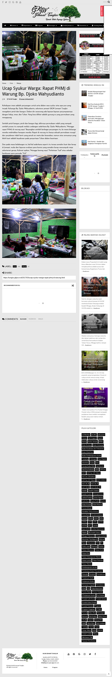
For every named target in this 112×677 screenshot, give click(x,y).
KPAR (91, 518)
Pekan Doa (85, 553)
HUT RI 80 (85, 487)
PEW (84, 588)
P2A (97, 543)
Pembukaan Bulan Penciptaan (92, 571)
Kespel (84, 518)
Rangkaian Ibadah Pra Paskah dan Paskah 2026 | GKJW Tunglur (94, 401)
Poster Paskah (97, 592)
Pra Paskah (100, 595)
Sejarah (90, 620)
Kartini (103, 501)
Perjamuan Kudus (88, 581)
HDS (96, 469)
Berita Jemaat (92, 441)
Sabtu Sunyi (102, 616)
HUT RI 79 (94, 483)
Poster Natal (86, 592)
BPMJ (101, 441)
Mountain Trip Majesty (90, 539)
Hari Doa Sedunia (88, 469)
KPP (89, 522)
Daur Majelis (102, 459)
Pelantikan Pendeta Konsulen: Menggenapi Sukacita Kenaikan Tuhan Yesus (96, 119)
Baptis (100, 438)
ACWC (94, 434)
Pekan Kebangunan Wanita (91, 557)
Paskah (101, 546)
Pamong (94, 546)
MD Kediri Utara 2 (94, 532)
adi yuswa (101, 434)
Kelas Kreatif (86, 504)
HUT (83, 473)
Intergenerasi (98, 494)
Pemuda (85, 574)
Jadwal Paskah (87, 497)
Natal (84, 543)
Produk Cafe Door (88, 599)
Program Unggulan (88, 609)
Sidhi (83, 623)
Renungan (52, 25)
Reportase (27, 25)
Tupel (97, 627)
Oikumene (90, 543)
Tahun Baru (91, 623)
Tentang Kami (98, 25)
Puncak (84, 613)
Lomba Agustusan (98, 529)
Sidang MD (98, 620)
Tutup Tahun (86, 630)
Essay (92, 462)
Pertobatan (100, 585)
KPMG (84, 522)
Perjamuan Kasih (87, 578)
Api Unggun (92, 438)
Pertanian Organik (88, 585)
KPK (101, 518)
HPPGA (102, 469)
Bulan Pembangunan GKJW (91, 455)
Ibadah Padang (93, 490)
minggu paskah (101, 536)
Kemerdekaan (87, 508)
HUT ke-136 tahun (88, 476)
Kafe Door (85, 501)
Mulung (101, 539)
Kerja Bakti (86, 515)
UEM (94, 630)
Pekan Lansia (86, 560)
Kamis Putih (95, 501)
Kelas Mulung (97, 504)
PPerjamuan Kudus (88, 595)
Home (4, 83)
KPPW (84, 525)
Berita (84, 441)
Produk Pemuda (87, 606)
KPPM (101, 522)
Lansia (95, 525)
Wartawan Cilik (87, 637)
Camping (85, 459)
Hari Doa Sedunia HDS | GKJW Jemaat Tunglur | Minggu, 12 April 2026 (96, 106)
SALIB (84, 620)
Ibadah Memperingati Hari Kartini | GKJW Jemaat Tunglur (96, 93)
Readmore (86, 271)
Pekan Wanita (87, 564)
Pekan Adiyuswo (87, 550)
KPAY (96, 518)
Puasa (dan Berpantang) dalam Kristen (96, 132)
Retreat (84, 616)
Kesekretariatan (96, 515)
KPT (90, 525)
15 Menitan (86, 434)
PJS (88, 588)
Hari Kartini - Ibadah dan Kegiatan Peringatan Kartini (97, 142)
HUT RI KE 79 (96, 487)
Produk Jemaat (67, 25)
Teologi (84, 627)
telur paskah (100, 623)
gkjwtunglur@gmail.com (52, 663)
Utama (14, 25)
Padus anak (86, 546)
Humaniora (82, 25)
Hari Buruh (99, 466)
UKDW (100, 630)
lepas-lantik (86, 529)
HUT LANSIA (101, 480)
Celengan (93, 459)
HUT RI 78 (85, 483)
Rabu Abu (92, 613)
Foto (11, 83)
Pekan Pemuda (98, 560)
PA (102, 543)
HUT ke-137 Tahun (88, 480)
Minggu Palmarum (88, 536)
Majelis (84, 532)
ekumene (85, 462)
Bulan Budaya (86, 445)
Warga (19, 83)
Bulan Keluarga (98, 445)
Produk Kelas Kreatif (89, 602)
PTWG (98, 609)
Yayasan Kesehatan (89, 641)
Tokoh (91, 627)
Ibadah (84, 490)
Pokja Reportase (96, 588)
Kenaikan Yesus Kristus (90, 511)
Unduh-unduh (87, 634)
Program (39, 25)
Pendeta (92, 574)
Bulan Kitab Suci (87, 452)
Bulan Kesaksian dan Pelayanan (92, 448)
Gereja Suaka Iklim (88, 466)
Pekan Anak (99, 550)
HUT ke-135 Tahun (93, 473)
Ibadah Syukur (87, 494)
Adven (84, 438)
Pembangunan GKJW (89, 567)
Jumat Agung (98, 497)
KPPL (95, 522)
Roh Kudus (93, 616)
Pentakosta (101, 574)
